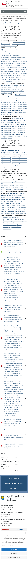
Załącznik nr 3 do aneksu (17, 201)
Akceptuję (14, 549)
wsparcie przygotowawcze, (11, 217)
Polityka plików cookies (13, 561)
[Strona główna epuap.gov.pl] (21, 530)
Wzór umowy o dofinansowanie (11, 203)
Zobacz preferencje (14, 557)
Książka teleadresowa (14, 483)
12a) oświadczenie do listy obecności (11, 85)
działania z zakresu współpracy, (12, 225)
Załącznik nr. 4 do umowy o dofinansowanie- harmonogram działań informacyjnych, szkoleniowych (14, 75)
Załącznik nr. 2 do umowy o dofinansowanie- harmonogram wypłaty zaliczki (13, 67)
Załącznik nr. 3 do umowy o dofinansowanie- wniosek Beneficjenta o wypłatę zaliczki (14, 71)
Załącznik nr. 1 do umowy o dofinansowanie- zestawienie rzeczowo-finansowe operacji (14, 63)
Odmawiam (14, 553)
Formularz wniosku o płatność (10, 79)
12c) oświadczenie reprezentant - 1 (11, 89)
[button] (26, 533)
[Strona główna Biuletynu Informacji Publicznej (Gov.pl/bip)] (8, 530)
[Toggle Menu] (25, 11)
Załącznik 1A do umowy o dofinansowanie (13, 205)
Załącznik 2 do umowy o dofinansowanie (13, 209)
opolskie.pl (14, 488)
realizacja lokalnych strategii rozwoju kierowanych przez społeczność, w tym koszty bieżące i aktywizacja (15, 221)
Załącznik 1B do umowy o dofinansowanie (13, 207)
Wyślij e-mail (18, 479)
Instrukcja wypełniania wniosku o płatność (13, 213)
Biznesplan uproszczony (8, 101)
